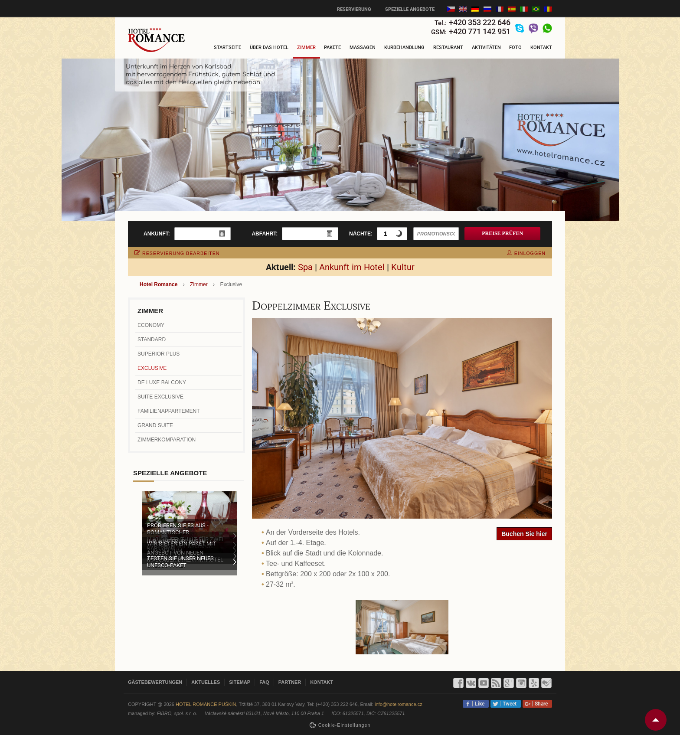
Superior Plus (158, 354)
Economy (150, 325)
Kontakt (541, 47)
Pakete (332, 47)
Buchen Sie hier (524, 533)
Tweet (508, 704)
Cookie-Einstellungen (344, 725)
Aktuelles (205, 682)
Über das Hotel (269, 47)
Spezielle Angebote (410, 9)
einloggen (526, 253)
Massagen (363, 47)
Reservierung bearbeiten (177, 253)
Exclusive (152, 368)
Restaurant (448, 47)
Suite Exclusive (160, 397)
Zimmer (306, 47)
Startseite (227, 47)
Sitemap (239, 682)
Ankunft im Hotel (352, 267)
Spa (305, 267)
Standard (151, 339)
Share (540, 704)
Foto (515, 47)
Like (478, 704)
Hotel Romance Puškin (206, 704)
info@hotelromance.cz (398, 704)
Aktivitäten (486, 47)
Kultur (403, 267)
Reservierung (354, 9)
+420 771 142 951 (479, 31)
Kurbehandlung (404, 47)
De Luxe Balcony (161, 382)
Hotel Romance (158, 284)
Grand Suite (155, 425)
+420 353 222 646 (479, 22)
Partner (289, 682)
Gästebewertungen (155, 682)
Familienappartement (168, 411)
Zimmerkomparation (166, 440)
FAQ (264, 682)
